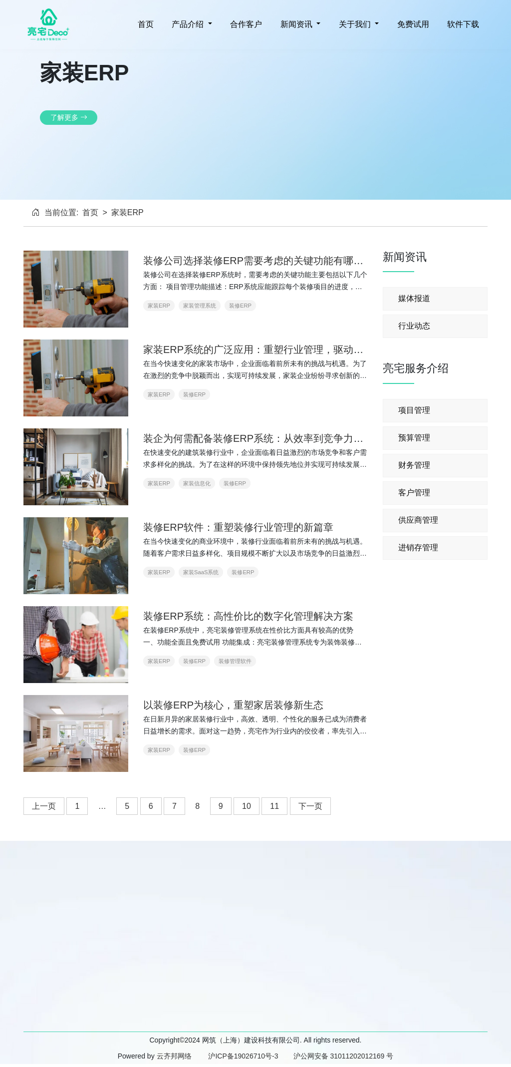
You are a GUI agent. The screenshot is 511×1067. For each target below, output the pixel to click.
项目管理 (414, 410)
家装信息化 (197, 483)
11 (274, 806)
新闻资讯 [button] (296, 24)
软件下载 (462, 24)
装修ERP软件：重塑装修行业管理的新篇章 (238, 527)
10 (246, 806)
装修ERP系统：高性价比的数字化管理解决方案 (248, 616)
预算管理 (414, 437)
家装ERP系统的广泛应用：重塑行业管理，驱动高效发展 (268, 349)
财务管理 (414, 465)
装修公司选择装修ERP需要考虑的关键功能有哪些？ (258, 260)
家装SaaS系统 (201, 572)
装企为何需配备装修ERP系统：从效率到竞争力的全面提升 (273, 438)
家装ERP (159, 306)
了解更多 (68, 117)
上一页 (44, 806)
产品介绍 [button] (188, 24)
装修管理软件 (235, 661)
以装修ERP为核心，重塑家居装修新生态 (233, 705)
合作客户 (245, 24)
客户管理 (414, 492)
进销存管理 (418, 547)
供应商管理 (418, 520)
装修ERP (240, 306)
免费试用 (412, 24)
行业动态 (414, 326)
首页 (144, 24)
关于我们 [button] (354, 24)
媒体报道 (414, 298)
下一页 (310, 806)
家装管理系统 (199, 306)
